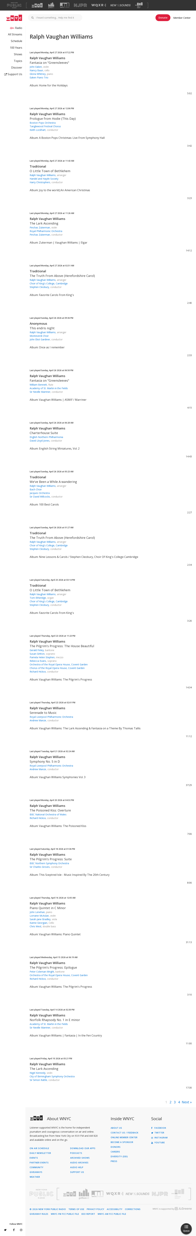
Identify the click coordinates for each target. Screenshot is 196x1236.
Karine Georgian (38, 922)
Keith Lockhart (38, 129)
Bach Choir (36, 489)
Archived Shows (80, 1158)
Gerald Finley (37, 650)
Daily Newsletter (40, 1153)
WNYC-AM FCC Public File (112, 1214)
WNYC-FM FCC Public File (65, 1214)
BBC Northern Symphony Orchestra (49, 863)
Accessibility (114, 1209)
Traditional (38, 166)
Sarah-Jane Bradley (40, 919)
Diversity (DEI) (119, 1157)
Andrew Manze (38, 720)
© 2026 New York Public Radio (48, 1209)
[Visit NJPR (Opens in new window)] (80, 5)
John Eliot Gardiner (40, 339)
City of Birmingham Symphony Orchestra (52, 1076)
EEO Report (88, 1214)
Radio (18, 28)
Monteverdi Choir (39, 335)
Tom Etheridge (38, 597)
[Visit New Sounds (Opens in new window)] (120, 5)
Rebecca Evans (38, 660)
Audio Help (76, 1167)
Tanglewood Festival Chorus (45, 126)
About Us (116, 1128)
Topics (18, 61)
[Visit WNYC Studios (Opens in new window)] (64, 5)
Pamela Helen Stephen (42, 657)
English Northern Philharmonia (46, 437)
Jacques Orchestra (40, 493)
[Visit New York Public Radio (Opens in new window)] (41, 1194)
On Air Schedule (39, 1148)
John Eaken (36, 66)
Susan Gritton (37, 653)
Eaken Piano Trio (39, 77)
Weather (35, 1177)
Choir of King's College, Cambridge (49, 283)
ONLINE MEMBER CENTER (124, 1138)
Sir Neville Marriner (40, 391)
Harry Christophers (40, 182)
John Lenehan (37, 912)
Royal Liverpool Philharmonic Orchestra (51, 716)
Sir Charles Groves (40, 866)
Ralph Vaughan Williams (47, 58)
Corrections (133, 1209)
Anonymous (38, 323)
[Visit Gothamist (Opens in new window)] (51, 5)
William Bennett (38, 384)
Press (114, 1161)
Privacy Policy (95, 1209)
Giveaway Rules (39, 1214)
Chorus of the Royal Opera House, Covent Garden (57, 668)
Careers (115, 1152)
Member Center (182, 17)
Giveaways (36, 1172)
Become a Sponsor (122, 1142)
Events (34, 1158)
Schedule (16, 41)
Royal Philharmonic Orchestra (46, 231)
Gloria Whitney (38, 74)
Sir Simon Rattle (38, 1080)
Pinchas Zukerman (40, 227)
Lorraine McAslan (39, 915)
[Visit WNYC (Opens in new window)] (37, 5)
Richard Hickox (38, 671)
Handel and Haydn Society (44, 178)
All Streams (15, 34)
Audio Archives (79, 1163)
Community (36, 1167)
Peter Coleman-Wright (42, 971)
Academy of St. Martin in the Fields (49, 388)
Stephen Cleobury (39, 287)
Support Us (13, 74)
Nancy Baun (36, 70)
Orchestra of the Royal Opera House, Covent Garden (59, 664)
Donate (163, 17)
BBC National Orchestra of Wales (48, 814)
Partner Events (39, 1163)
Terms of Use (76, 1209)
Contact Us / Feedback (124, 1133)
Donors (116, 1147)
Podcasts (76, 1153)
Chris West (35, 926)
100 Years (16, 47)
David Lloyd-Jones (40, 440)
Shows (18, 54)
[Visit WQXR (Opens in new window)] (98, 5)
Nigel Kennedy (37, 1072)
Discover (16, 67)
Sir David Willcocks (40, 496)
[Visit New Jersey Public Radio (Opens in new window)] (160, 1194)
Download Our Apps (82, 1148)
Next (185, 1102)
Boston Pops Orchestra (43, 122)
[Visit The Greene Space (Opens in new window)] (139, 5)
